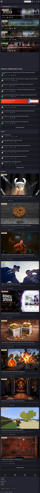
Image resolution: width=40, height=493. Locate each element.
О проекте (3, 477)
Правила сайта (3, 481)
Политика (2, 479)
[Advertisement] (20, 59)
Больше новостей (20, 127)
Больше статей (20, 467)
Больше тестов (20, 167)
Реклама (2, 484)
